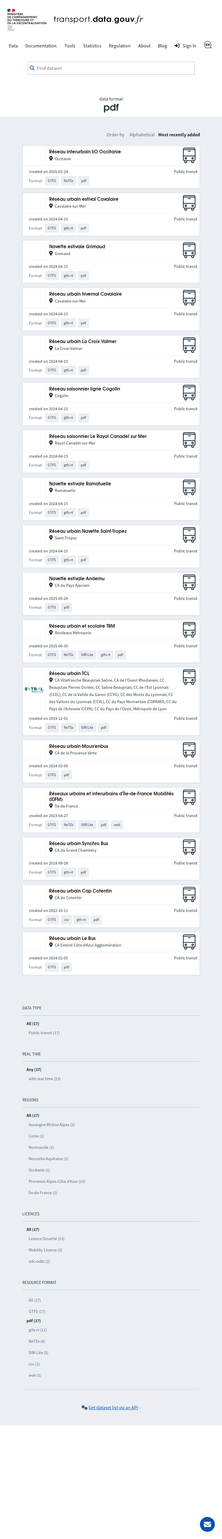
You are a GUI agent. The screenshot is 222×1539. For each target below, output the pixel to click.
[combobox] (111, 68)
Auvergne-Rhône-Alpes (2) (52, 1124)
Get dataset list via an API (113, 1407)
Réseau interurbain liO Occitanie (85, 152)
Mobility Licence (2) (45, 1250)
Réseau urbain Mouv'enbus (78, 746)
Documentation (41, 46)
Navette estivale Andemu (77, 579)
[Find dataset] (111, 68)
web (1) (35, 1375)
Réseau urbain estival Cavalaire (84, 199)
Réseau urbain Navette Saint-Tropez (88, 531)
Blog (162, 46)
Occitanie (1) (39, 1170)
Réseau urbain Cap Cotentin (80, 891)
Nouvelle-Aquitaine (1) (48, 1158)
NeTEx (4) (37, 1341)
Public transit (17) (44, 1032)
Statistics (92, 46)
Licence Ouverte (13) (46, 1238)
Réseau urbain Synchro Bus (78, 844)
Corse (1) (36, 1136)
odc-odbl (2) (39, 1261)
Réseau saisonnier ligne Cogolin (84, 389)
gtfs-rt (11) (38, 1330)
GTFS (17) (37, 1311)
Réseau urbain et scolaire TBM (82, 626)
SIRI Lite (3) (38, 1352)
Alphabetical (142, 135)
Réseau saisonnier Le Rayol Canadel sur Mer (98, 436)
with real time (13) (44, 1078)
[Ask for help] (207, 1524)
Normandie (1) (41, 1147)
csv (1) (34, 1364)
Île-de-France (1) (43, 1192)
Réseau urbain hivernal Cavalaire (85, 294)
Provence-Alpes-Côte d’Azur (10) (57, 1181)
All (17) (35, 1300)
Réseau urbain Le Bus (72, 938)
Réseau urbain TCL (69, 674)
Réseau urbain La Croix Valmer (83, 341)
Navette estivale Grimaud (77, 247)
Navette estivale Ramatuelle (80, 484)
